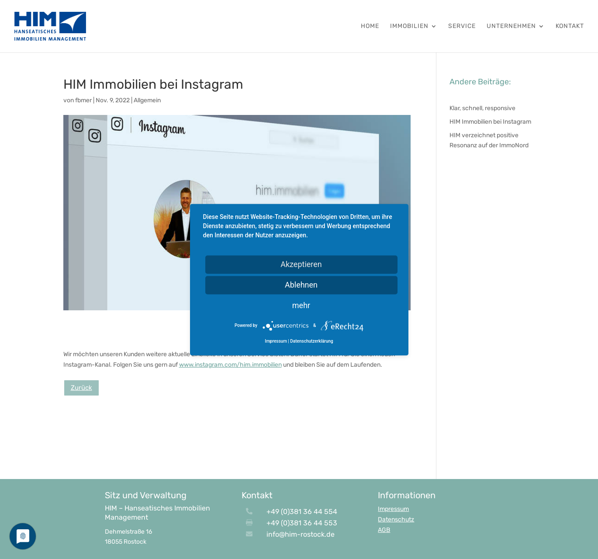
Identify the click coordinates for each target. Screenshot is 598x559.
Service (462, 26)
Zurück (81, 388)
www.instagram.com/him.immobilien (230, 364)
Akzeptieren (301, 264)
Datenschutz (396, 519)
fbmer (83, 100)
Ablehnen (301, 284)
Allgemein (147, 100)
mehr (301, 305)
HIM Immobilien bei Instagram (490, 121)
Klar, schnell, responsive (482, 108)
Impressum (393, 509)
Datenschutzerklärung (311, 341)
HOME (370, 26)
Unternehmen (511, 26)
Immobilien (409, 26)
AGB (384, 530)
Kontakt (570, 26)
